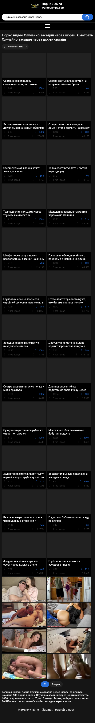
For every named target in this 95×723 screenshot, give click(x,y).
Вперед (56, 684)
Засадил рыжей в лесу (58, 709)
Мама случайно (28, 709)
